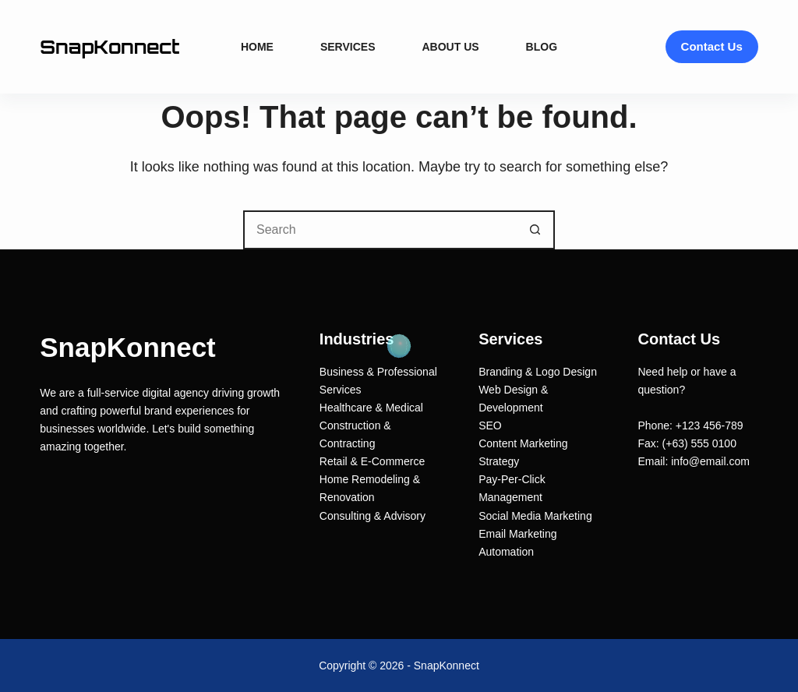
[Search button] (535, 229)
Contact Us (712, 46)
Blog (541, 47)
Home (257, 47)
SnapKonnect (109, 46)
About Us (450, 47)
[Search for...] (379, 229)
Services (348, 47)
